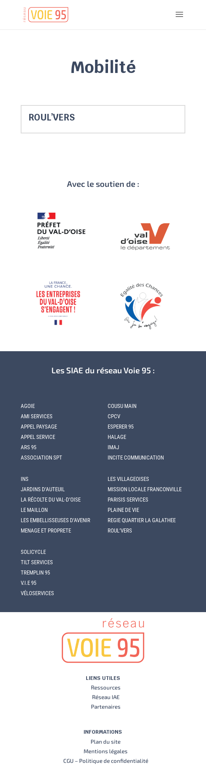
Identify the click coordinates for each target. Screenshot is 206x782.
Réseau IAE (105, 697)
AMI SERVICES (37, 416)
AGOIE (28, 406)
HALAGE (117, 437)
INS (24, 479)
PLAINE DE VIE (123, 510)
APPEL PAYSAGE (39, 426)
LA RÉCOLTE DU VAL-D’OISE (51, 499)
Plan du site (106, 741)
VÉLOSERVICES (37, 593)
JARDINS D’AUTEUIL (43, 489)
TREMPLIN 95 (35, 572)
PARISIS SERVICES (128, 499)
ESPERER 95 (121, 426)
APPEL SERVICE (38, 437)
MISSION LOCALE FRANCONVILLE (145, 489)
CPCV (114, 416)
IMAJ (113, 447)
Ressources (106, 687)
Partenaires (106, 706)
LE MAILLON (34, 510)
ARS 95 (28, 447)
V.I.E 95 (28, 583)
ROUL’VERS (51, 117)
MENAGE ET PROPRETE (46, 530)
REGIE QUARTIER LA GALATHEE (142, 520)
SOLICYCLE (33, 552)
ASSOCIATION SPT (41, 457)
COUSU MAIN (122, 406)
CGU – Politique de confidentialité (105, 760)
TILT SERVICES (37, 562)
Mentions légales (106, 751)
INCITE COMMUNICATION (136, 457)
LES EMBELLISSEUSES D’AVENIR (55, 520)
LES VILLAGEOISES (128, 479)
